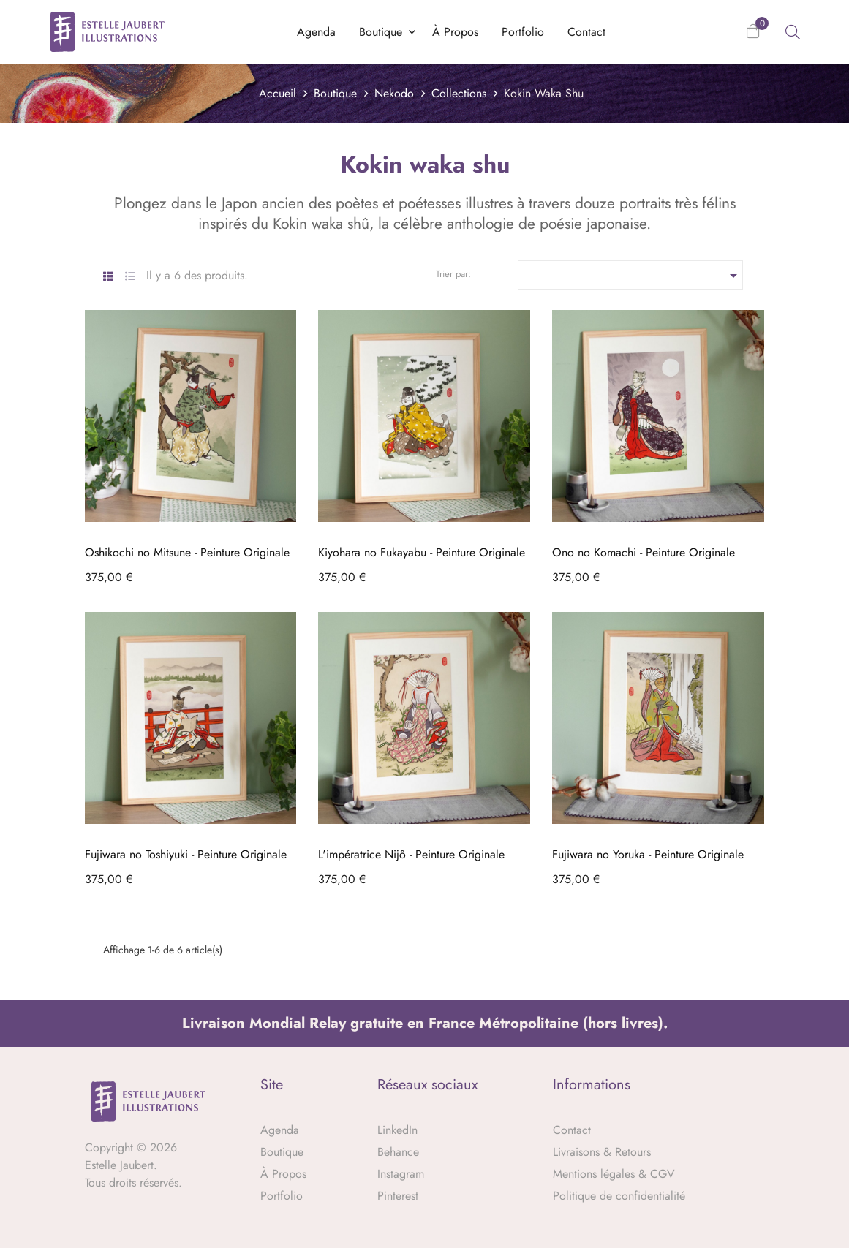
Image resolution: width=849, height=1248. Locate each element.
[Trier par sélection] (630, 275)
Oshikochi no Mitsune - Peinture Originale (187, 552)
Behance (398, 1151)
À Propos (283, 1173)
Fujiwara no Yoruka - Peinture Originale (648, 854)
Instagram (400, 1173)
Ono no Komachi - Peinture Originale (643, 552)
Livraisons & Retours (602, 1151)
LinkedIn (397, 1130)
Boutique (281, 1151)
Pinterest (397, 1195)
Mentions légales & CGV (614, 1173)
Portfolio (281, 1195)
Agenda (279, 1130)
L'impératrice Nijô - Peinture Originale (411, 854)
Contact (572, 1130)
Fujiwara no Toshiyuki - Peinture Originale (186, 854)
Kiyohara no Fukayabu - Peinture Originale (421, 552)
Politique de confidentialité (619, 1195)
